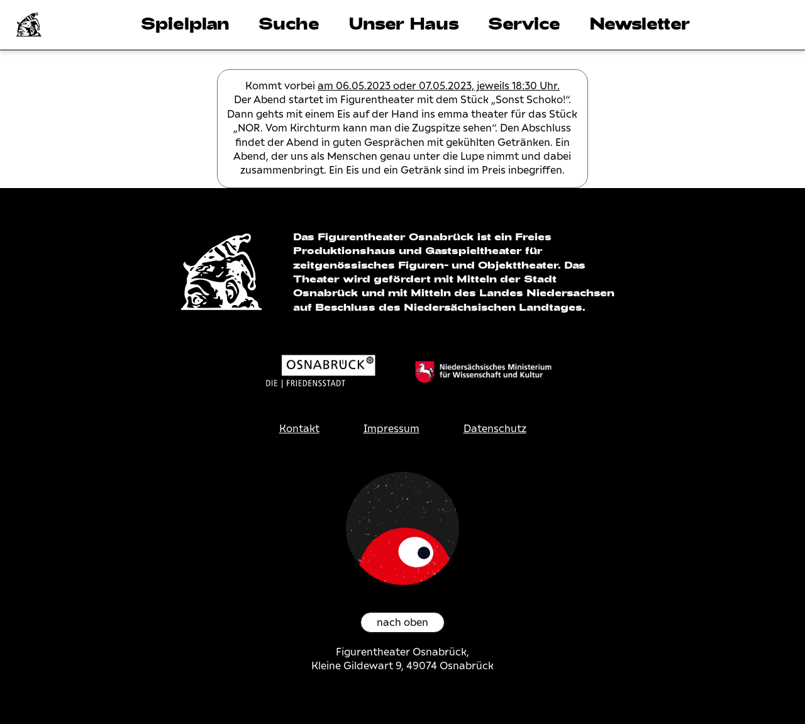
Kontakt (299, 428)
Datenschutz (495, 428)
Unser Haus (403, 23)
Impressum (391, 428)
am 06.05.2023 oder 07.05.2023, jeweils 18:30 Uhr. (439, 86)
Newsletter (639, 23)
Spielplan (185, 23)
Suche (288, 23)
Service (524, 23)
